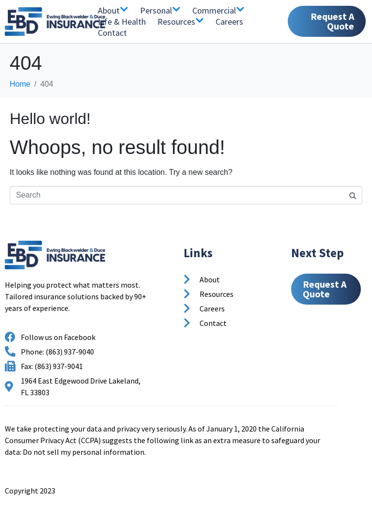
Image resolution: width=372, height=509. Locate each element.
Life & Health (122, 21)
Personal (160, 10)
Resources (180, 21)
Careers (229, 21)
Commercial (218, 10)
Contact (112, 32)
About (113, 10)
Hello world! (50, 118)
